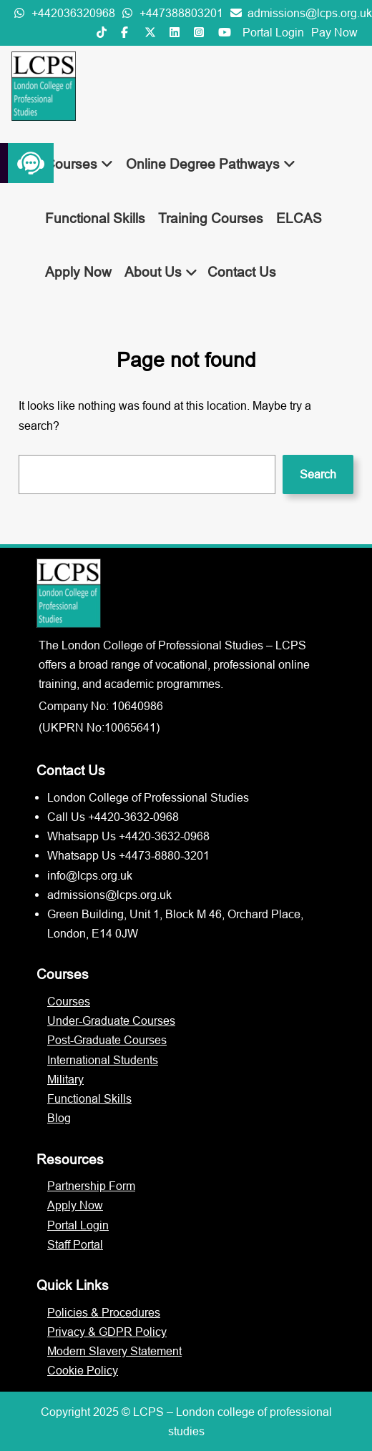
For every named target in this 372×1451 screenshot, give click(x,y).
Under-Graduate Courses (111, 1020)
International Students (102, 1059)
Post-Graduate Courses (107, 1039)
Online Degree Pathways (210, 164)
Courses (79, 164)
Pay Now (334, 32)
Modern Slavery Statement (114, 1350)
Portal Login (273, 32)
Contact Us (241, 272)
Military (65, 1079)
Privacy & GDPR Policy (107, 1331)
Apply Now (78, 272)
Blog (59, 1117)
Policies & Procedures (103, 1312)
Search (318, 474)
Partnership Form (91, 1185)
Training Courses (210, 218)
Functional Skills (95, 218)
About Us (160, 272)
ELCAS (299, 218)
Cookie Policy (82, 1370)
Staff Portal (75, 1244)
